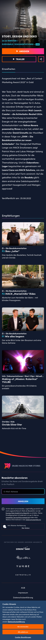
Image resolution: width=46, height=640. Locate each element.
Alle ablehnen (23, 632)
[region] (23, 620)
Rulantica (23, 558)
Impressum (23, 592)
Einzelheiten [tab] (8, 68)
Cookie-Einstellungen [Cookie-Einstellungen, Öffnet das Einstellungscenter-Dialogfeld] (23, 637)
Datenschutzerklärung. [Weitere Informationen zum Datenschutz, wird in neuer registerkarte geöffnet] (16, 621)
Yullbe (23, 566)
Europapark (23, 549)
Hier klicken (26, 528)
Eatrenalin (23, 575)
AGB (23, 587)
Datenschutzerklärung (33, 520)
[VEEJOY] (7, 465)
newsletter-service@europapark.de (18, 517)
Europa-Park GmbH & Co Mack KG (17, 513)
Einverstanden (23, 626)
